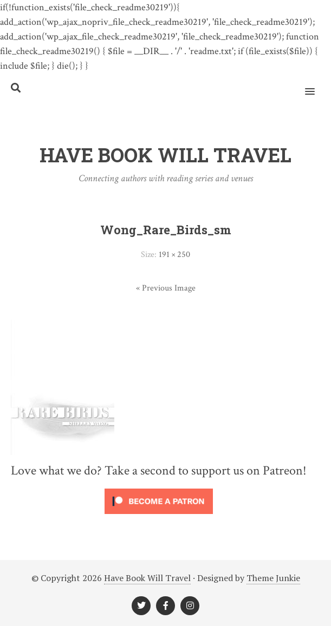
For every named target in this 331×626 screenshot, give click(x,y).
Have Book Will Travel (147, 578)
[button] (316, 84)
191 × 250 (174, 254)
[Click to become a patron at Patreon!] (159, 516)
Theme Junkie (273, 578)
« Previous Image (166, 288)
